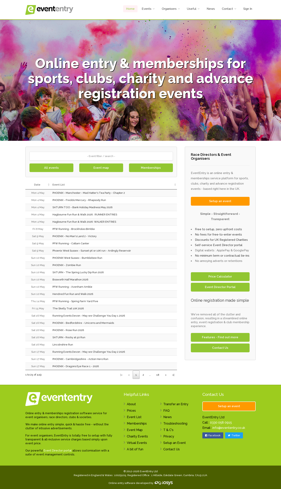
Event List (134, 417)
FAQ (166, 410)
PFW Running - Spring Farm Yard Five (75, 301)
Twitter (234, 435)
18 (157, 374)
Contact (227, 9)
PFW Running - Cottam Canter (70, 243)
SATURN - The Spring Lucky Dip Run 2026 (78, 272)
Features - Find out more (220, 337)
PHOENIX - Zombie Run (66, 265)
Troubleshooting (175, 423)
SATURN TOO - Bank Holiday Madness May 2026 (82, 207)
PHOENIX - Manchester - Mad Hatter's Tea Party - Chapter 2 (88, 192)
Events (146, 9)
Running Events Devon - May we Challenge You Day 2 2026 (88, 351)
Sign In (247, 9)
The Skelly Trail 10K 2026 (68, 308)
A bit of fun (135, 449)
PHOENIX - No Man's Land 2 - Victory (74, 236)
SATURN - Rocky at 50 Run (68, 337)
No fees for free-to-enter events (218, 234)
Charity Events (137, 436)
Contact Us (220, 348)
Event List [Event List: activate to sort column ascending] (58, 184)
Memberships (151, 168)
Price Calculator (220, 276)
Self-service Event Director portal (218, 245)
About (131, 404)
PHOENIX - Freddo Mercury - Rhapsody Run (79, 200)
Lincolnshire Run (62, 344)
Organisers (169, 9)
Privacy (168, 436)
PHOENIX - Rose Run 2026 (68, 330)
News (211, 9)
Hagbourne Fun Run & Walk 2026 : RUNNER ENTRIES (84, 214)
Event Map (135, 430)
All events (51, 168)
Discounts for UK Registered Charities (221, 240)
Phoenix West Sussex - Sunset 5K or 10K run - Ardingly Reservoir (91, 250)
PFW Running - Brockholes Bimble (73, 229)
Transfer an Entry (175, 404)
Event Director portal (58, 450)
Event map (101, 168)
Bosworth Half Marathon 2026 (70, 279)
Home (130, 9)
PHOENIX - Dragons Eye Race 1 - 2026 (75, 366)
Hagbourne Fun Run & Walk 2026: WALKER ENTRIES (84, 221)
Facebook (213, 435)
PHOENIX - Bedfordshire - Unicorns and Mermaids (83, 322)
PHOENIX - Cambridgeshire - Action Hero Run (80, 359)
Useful (191, 9)
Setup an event (220, 201)
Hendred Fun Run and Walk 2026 (72, 294)
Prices (131, 410)
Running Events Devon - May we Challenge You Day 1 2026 (88, 315)
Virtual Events (137, 443)
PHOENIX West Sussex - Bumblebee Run (77, 257)
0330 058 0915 (221, 422)
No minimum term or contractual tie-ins (222, 255)
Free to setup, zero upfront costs (218, 229)
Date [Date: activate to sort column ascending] (37, 184)
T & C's (168, 430)
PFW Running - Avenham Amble (72, 286)
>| (173, 374)
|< (121, 374)
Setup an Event (174, 443)
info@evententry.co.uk (229, 428)
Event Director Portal (220, 287)
